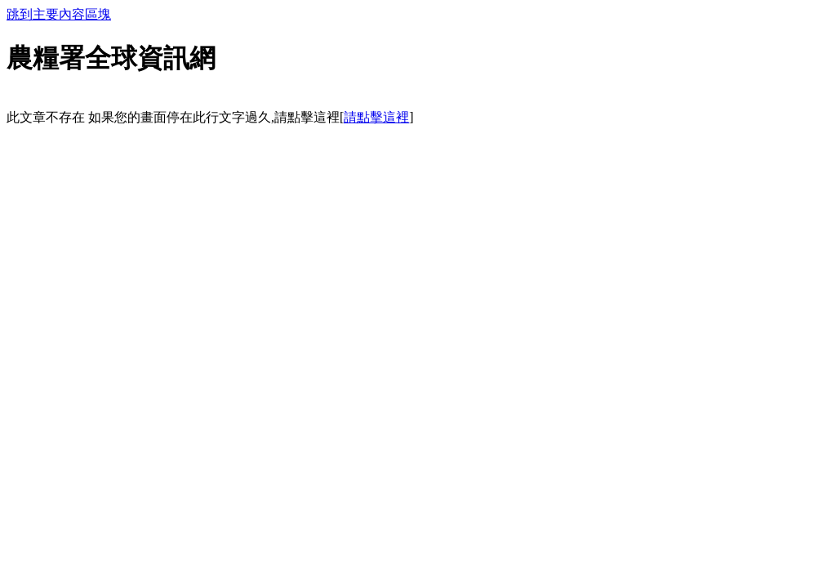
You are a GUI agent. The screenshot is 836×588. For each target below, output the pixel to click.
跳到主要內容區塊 (59, 14)
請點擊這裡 (376, 117)
